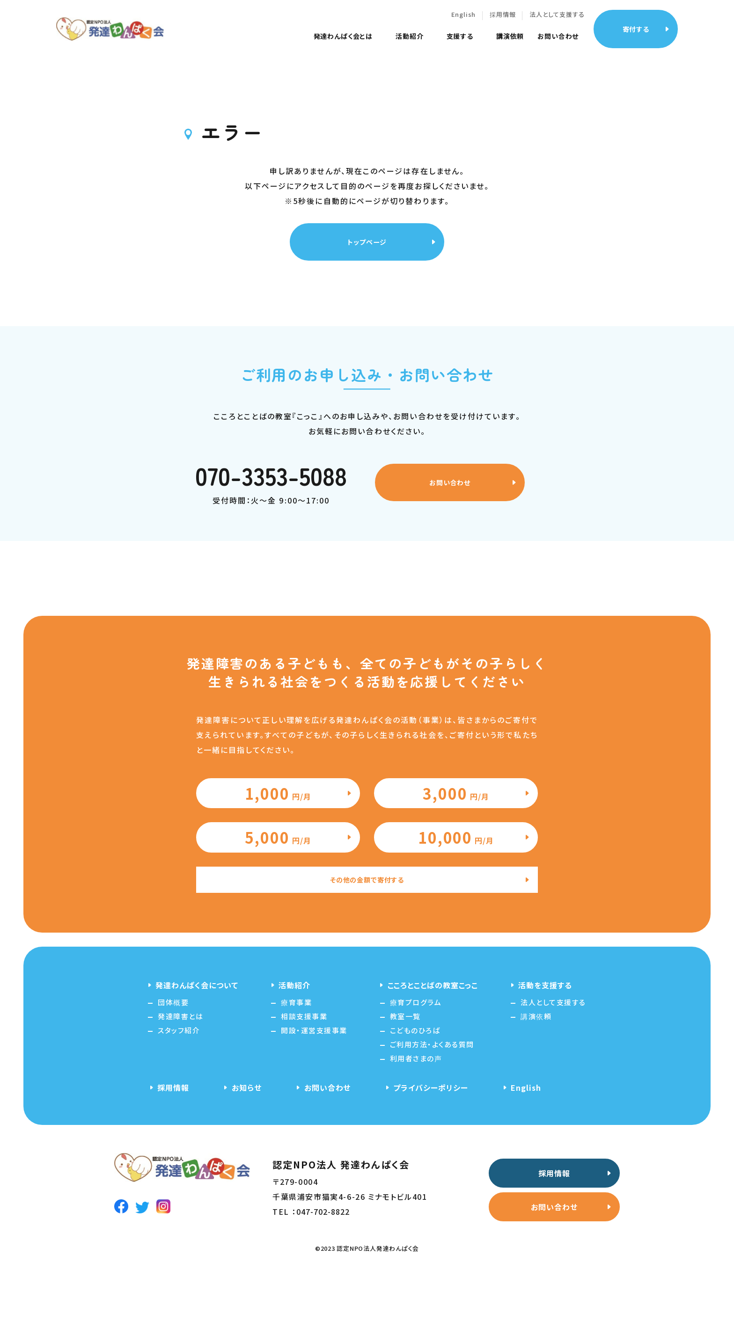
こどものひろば (415, 1075)
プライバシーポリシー (430, 1132)
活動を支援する (545, 1030)
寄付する (645, 34)
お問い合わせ (567, 42)
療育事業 (296, 1047)
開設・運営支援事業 (314, 1075)
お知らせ (247, 1132)
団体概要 (173, 1047)
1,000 (278, 811)
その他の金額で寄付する (367, 923)
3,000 (456, 811)
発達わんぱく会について (196, 1030)
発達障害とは (180, 1061)
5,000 (278, 872)
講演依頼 (519, 42)
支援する (468, 42)
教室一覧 (405, 1061)
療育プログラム (416, 1047)
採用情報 (512, 20)
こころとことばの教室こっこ (433, 1030)
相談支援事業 (304, 1061)
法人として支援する (566, 20)
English (472, 20)
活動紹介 (419, 42)
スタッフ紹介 (179, 1075)
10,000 (456, 872)
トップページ (363, 247)
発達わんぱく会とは (352, 42)
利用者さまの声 (416, 1103)
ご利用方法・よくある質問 (432, 1089)
